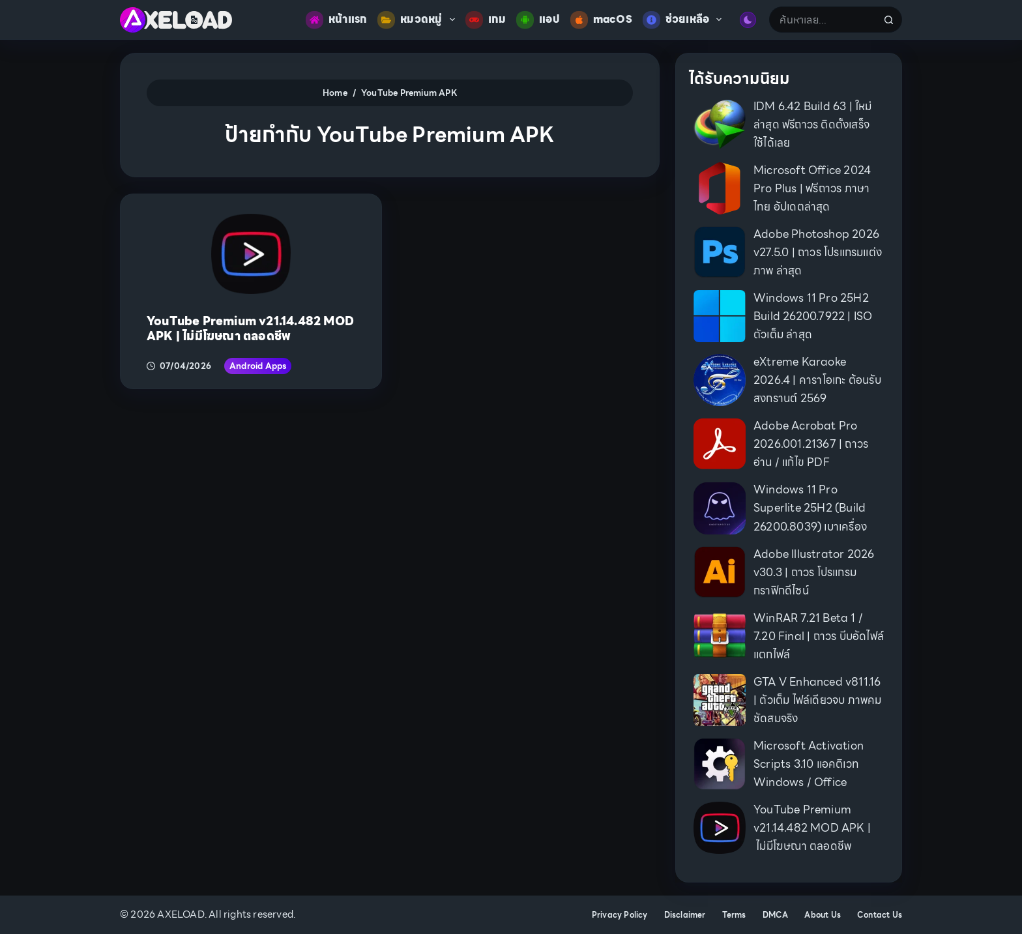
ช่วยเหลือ (685, 20)
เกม (485, 20)
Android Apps (257, 366)
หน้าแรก (336, 20)
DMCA (776, 915)
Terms (734, 915)
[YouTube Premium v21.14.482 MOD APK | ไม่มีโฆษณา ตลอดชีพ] (251, 253)
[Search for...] (822, 20)
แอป (538, 20)
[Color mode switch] (748, 20)
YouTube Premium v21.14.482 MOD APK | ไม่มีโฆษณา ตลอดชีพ (250, 328)
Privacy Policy (620, 915)
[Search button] (889, 20)
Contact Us (879, 915)
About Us (822, 915)
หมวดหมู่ (418, 20)
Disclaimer (685, 915)
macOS (601, 20)
